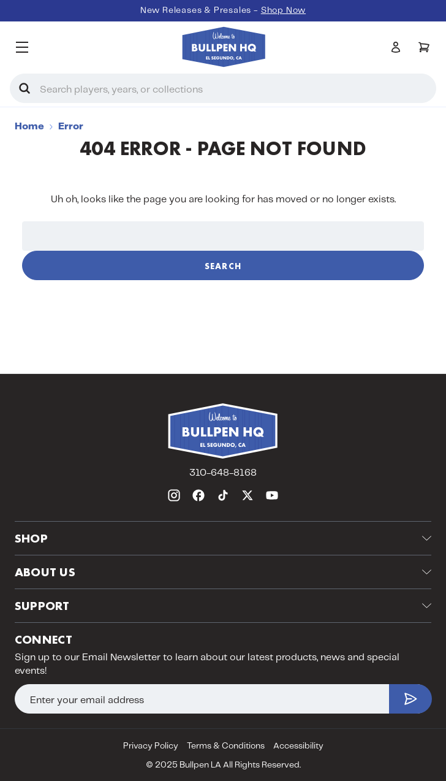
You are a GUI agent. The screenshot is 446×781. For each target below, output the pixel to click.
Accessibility (298, 746)
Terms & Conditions (226, 746)
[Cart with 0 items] (424, 47)
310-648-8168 (223, 473)
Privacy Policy (150, 746)
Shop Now (283, 10)
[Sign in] (396, 47)
